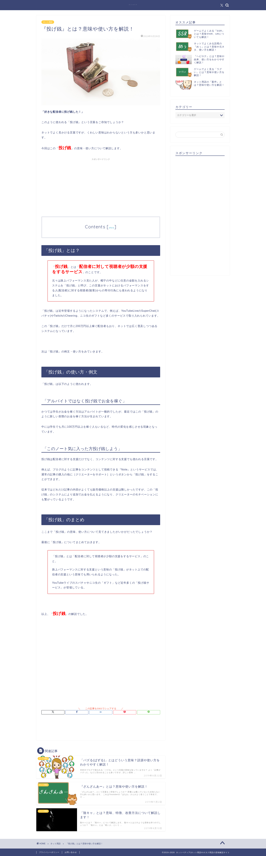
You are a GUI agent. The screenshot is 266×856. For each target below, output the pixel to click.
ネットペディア (133, 4)
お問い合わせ (71, 852)
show (111, 227)
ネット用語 (47, 22)
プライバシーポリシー (49, 852)
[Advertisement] (100, 186)
